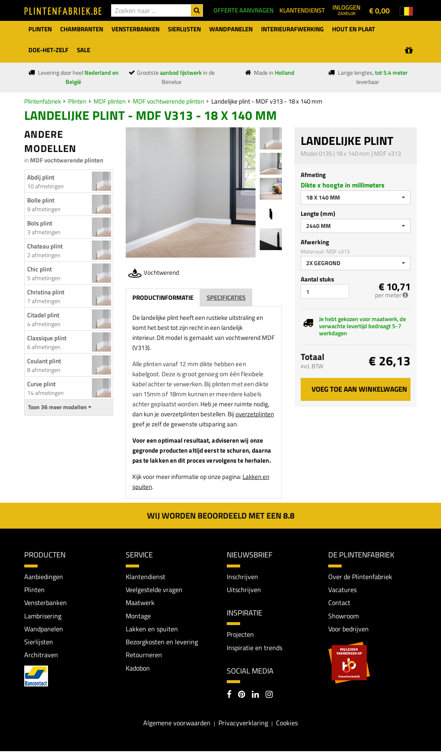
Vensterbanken (45, 603)
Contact (339, 603)
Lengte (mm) (318, 213)
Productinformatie (162, 297)
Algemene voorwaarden (176, 723)
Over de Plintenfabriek (360, 577)
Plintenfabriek (42, 101)
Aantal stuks (317, 279)
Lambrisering (42, 616)
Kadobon (138, 669)
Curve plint (41, 384)
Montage (138, 616)
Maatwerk (140, 603)
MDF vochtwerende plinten (168, 101)
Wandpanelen (43, 629)
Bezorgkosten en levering (162, 643)
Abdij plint (40, 177)
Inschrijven (242, 577)
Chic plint (39, 269)
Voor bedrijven (348, 629)
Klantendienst (145, 577)
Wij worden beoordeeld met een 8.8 (220, 515)
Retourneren (144, 656)
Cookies (287, 723)
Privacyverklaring (243, 723)
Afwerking (315, 242)
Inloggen (346, 10)
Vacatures (342, 590)
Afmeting (313, 175)
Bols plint (39, 223)
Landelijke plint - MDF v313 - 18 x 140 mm (266, 101)
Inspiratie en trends (254, 648)
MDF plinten (110, 101)
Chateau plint (45, 246)
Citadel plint (43, 315)
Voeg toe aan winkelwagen (359, 389)
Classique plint (46, 338)
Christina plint (45, 292)
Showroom (343, 616)
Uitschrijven (244, 590)
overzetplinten (255, 414)
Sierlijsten (38, 643)
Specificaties (226, 297)
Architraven (41, 656)
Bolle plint (40, 200)
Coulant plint (44, 361)
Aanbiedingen (43, 577)
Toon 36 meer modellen (59, 407)
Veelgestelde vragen (154, 590)
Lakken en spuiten (152, 629)
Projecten (240, 635)
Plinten (77, 101)
